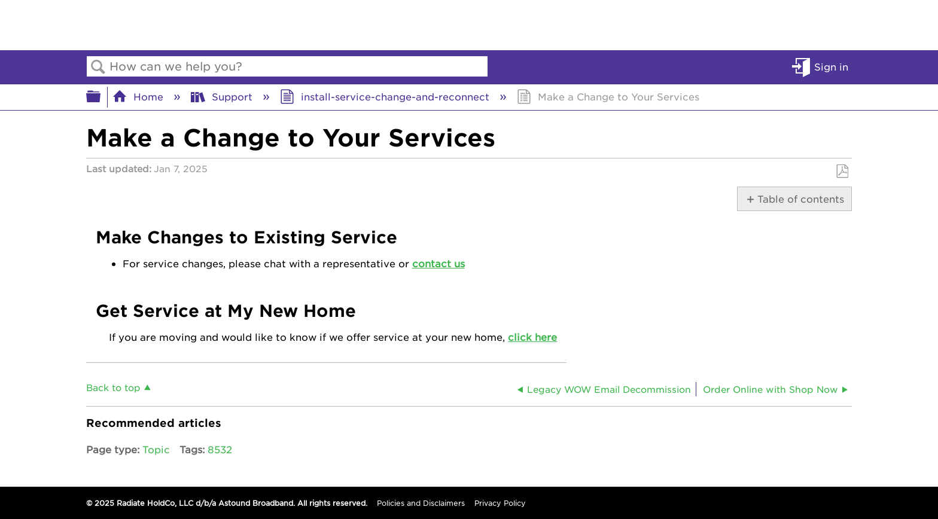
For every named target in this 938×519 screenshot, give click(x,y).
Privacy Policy (500, 503)
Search (98, 67)
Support (223, 96)
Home (139, 96)
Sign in (831, 66)
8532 (220, 449)
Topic (156, 449)
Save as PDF (842, 171)
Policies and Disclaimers (421, 503)
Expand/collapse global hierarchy (101, 96)
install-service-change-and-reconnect (386, 96)
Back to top (113, 387)
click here (532, 337)
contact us (438, 263)
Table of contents (798, 198)
